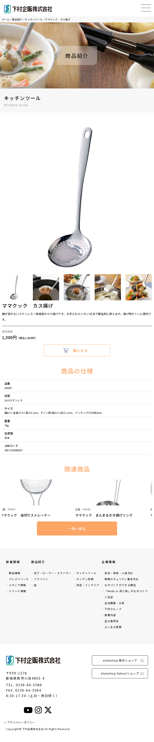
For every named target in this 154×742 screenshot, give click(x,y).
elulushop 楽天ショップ (120, 660)
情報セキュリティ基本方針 (121, 579)
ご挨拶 (108, 597)
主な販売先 (111, 621)
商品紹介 (17, 19)
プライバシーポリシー (21, 722)
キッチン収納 (85, 579)
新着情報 (13, 562)
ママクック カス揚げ (57, 19)
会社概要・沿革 (114, 603)
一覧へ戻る (77, 528)
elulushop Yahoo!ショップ (120, 673)
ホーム (6, 19)
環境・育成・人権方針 (118, 573)
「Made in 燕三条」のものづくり (126, 591)
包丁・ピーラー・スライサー (52, 573)
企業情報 (109, 562)
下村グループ (113, 609)
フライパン (41, 579)
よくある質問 (113, 627)
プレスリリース (19, 579)
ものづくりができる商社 (120, 585)
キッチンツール (33, 19)
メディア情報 (17, 585)
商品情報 (14, 573)
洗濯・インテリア (87, 585)
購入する (80, 350)
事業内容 (110, 615)
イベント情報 (17, 591)
